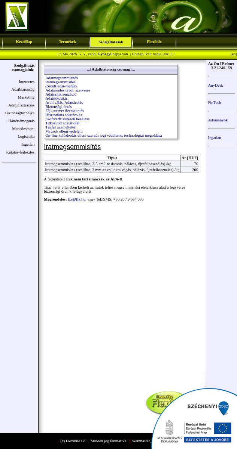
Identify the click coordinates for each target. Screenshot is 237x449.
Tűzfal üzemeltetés (60, 127)
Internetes (26, 82)
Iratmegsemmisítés (60, 82)
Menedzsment (23, 129)
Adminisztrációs (21, 105)
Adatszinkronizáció (60, 94)
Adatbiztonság (23, 89)
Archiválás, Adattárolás (64, 102)
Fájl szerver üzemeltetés (64, 111)
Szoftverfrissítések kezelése (67, 119)
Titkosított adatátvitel (62, 123)
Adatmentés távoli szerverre (67, 90)
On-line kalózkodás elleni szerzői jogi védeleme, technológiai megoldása (103, 135)
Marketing (26, 97)
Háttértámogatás (21, 121)
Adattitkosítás (56, 98)
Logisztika (26, 136)
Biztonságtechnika (19, 113)
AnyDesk (215, 85)
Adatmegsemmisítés (61, 78)
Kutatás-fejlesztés (20, 152)
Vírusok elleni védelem (63, 131)
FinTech (214, 102)
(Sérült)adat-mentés (61, 86)
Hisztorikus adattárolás (63, 115)
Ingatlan (27, 144)
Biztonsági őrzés (58, 107)
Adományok (218, 120)
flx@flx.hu (76, 199)
